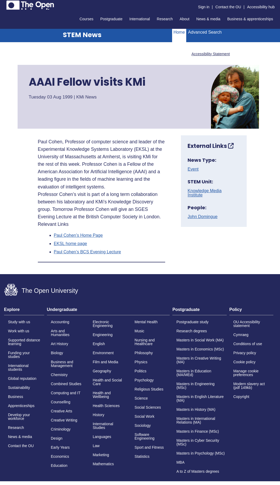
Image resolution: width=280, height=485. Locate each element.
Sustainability (19, 387)
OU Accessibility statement (246, 324)
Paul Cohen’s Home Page (78, 235)
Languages (102, 437)
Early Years (60, 447)
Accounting (60, 322)
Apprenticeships (21, 406)
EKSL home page (70, 244)
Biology (57, 353)
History (98, 415)
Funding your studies (19, 355)
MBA (180, 462)
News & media (208, 19)
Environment (103, 353)
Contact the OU (228, 7)
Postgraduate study (192, 322)
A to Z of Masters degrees (197, 471)
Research (165, 19)
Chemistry (59, 375)
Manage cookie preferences (246, 373)
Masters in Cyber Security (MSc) (197, 442)
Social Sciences (148, 407)
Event (193, 169)
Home (179, 32)
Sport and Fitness (149, 447)
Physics (141, 362)
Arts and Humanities (60, 333)
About (184, 19)
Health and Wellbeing (102, 395)
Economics (60, 456)
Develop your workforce (19, 417)
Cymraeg (241, 335)
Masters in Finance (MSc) (197, 431)
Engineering (103, 335)
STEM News (82, 34)
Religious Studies (149, 389)
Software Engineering (145, 436)
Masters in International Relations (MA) (195, 420)
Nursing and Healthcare (145, 342)
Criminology (61, 429)
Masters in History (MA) (195, 409)
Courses (86, 19)
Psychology (144, 380)
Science (141, 398)
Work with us (18, 331)
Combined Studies (66, 384)
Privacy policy (244, 353)
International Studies (103, 426)
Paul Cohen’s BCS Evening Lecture (87, 252)
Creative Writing (64, 420)
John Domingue (202, 217)
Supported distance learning (24, 342)
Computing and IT (65, 393)
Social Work (144, 416)
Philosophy (144, 353)
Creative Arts (61, 411)
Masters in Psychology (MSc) (200, 453)
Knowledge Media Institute (204, 193)
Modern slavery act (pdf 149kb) (249, 386)
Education (59, 465)
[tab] (24, 311)
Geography (102, 371)
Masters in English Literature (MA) (200, 399)
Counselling (60, 402)
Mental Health (146, 322)
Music (139, 331)
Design (57, 438)
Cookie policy (244, 362)
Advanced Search (205, 32)
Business (15, 397)
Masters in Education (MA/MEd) (193, 373)
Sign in (203, 7)
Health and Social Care (107, 382)
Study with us (19, 322)
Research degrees (191, 331)
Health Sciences (106, 406)
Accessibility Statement (211, 54)
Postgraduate (111, 19)
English (99, 344)
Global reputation (22, 378)
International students (18, 368)
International (139, 19)
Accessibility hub (261, 7)
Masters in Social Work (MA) (200, 340)
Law (96, 446)
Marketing (101, 455)
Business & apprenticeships (250, 19)
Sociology (143, 425)
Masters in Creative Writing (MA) (198, 360)
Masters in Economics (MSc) (200, 349)
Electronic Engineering (103, 324)
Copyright (241, 397)
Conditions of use (247, 344)
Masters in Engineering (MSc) (195, 386)
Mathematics (103, 464)
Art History (59, 344)
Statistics (142, 456)
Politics (140, 371)
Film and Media (105, 362)
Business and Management (62, 364)
